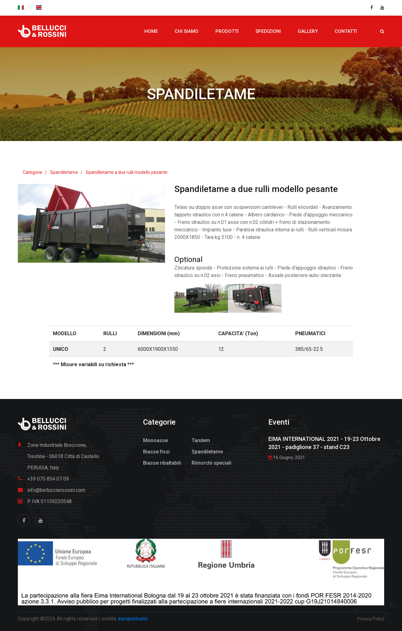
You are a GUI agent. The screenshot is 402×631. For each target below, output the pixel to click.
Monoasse (155, 440)
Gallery (308, 31)
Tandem (201, 440)
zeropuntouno (133, 619)
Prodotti (227, 31)
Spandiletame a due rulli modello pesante (127, 172)
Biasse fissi (156, 452)
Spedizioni (268, 31)
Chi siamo (186, 31)
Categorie (32, 172)
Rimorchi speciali (211, 463)
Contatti (346, 31)
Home (151, 31)
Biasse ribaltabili (162, 463)
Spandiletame (201, 94)
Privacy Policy (370, 618)
